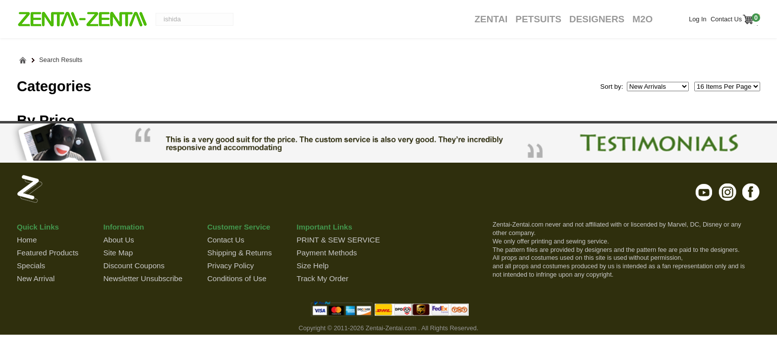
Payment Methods (326, 252)
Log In (697, 19)
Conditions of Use (236, 278)
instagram (728, 191)
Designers (596, 19)
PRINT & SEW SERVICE (338, 240)
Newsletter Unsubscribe (142, 278)
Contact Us (725, 19)
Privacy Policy (230, 265)
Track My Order (322, 278)
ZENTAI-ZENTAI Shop (82, 20)
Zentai (490, 19)
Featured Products (47, 252)
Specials (31, 265)
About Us (118, 240)
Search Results (60, 60)
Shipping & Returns (239, 252)
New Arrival (36, 278)
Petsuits (538, 19)
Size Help (312, 265)
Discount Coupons (134, 265)
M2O (642, 19)
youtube (704, 191)
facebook (751, 191)
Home (27, 240)
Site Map (118, 252)
